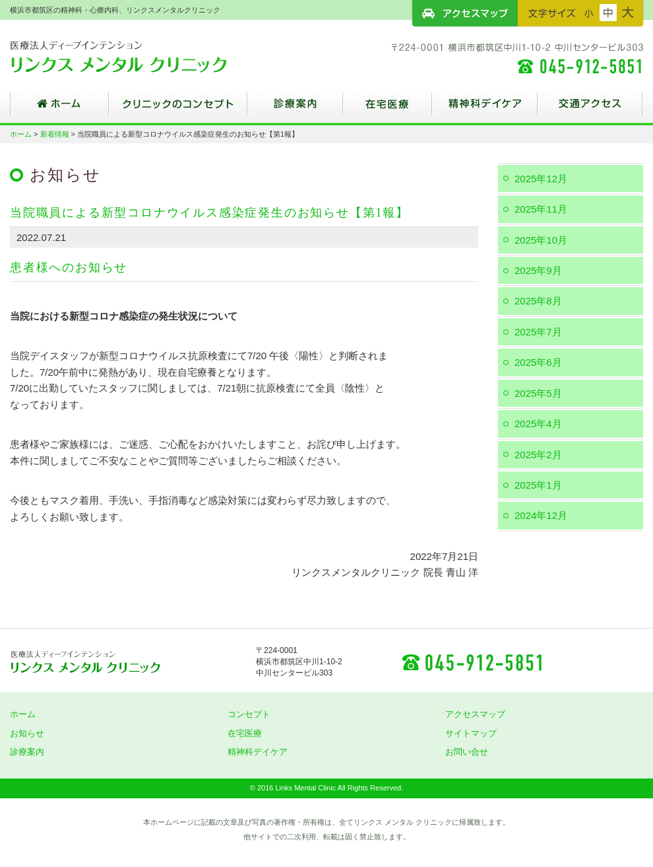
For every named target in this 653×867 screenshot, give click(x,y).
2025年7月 (538, 331)
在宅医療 (387, 108)
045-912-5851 (471, 661)
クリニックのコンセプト (178, 108)
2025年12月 (540, 178)
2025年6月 (538, 362)
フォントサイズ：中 (608, 12)
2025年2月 (538, 454)
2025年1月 (538, 485)
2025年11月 (540, 209)
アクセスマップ (465, 13)
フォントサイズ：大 (628, 12)
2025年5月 (538, 393)
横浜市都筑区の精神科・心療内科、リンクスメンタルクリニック (142, 56)
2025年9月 (538, 270)
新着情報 (54, 134)
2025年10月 (540, 240)
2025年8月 (538, 300)
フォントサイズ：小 (589, 12)
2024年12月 (540, 515)
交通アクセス (590, 108)
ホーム (59, 108)
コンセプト (249, 714)
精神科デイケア (485, 108)
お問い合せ (466, 752)
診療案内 (295, 108)
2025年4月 (538, 423)
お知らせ (27, 733)
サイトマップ (471, 733)
